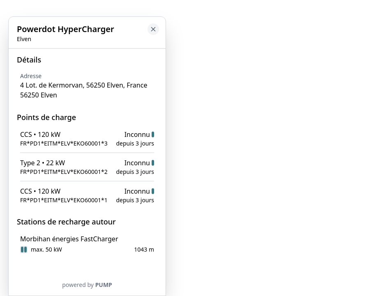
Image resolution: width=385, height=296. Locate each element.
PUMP (103, 285)
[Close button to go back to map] (153, 29)
